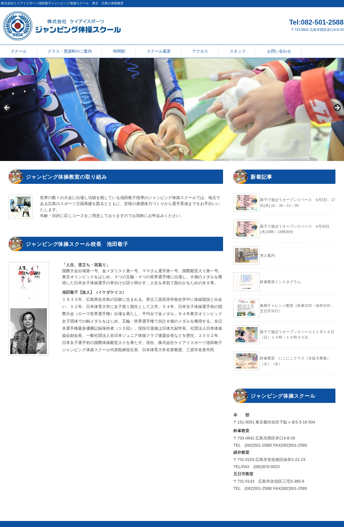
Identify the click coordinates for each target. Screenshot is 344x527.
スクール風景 (159, 51)
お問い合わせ (279, 51)
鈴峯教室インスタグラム (280, 282)
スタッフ (238, 51)
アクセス (200, 51)
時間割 (119, 51)
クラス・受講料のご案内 (70, 51)
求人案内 (267, 255)
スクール (19, 51)
